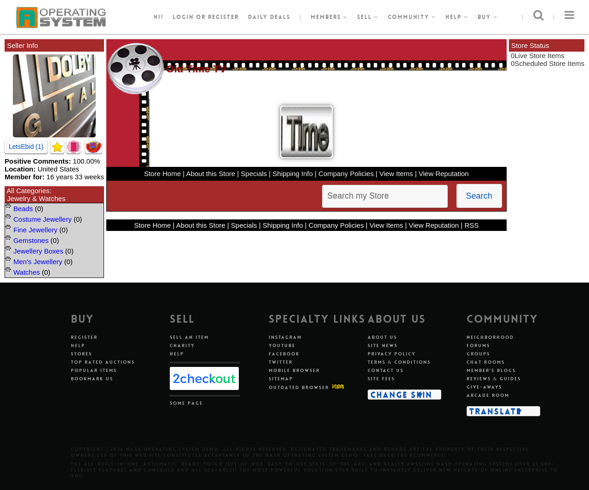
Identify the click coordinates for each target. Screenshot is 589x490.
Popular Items (94, 370)
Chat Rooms (486, 362)
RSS (471, 225)
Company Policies (346, 173)
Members (329, 17)
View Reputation (444, 173)
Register (84, 337)
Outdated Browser (299, 387)
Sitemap (281, 379)
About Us (382, 337)
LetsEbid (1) (26, 146)
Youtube (282, 345)
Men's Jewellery (37, 262)
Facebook (284, 354)
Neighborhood (490, 337)
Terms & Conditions (399, 362)
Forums (478, 345)
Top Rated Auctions (103, 362)
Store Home (162, 173)
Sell (368, 17)
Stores (81, 354)
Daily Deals (269, 17)
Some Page (186, 403)
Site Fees (381, 379)
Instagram (285, 337)
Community (412, 17)
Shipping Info (292, 173)
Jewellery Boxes (38, 251)
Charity (182, 345)
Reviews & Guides (494, 379)
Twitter (281, 362)
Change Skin (401, 395)
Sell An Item (189, 337)
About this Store (210, 173)
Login (183, 17)
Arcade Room (488, 395)
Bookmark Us (92, 379)
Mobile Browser (294, 370)
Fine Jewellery (35, 230)
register (223, 17)
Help (456, 17)
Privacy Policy (392, 354)
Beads (23, 209)
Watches (26, 272)
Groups (478, 354)
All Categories (27, 191)
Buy (488, 17)
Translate (495, 411)
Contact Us (386, 370)
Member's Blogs (491, 370)
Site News (383, 345)
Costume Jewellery (42, 219)
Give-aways (484, 387)
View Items (396, 173)
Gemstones (31, 240)
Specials (254, 173)
